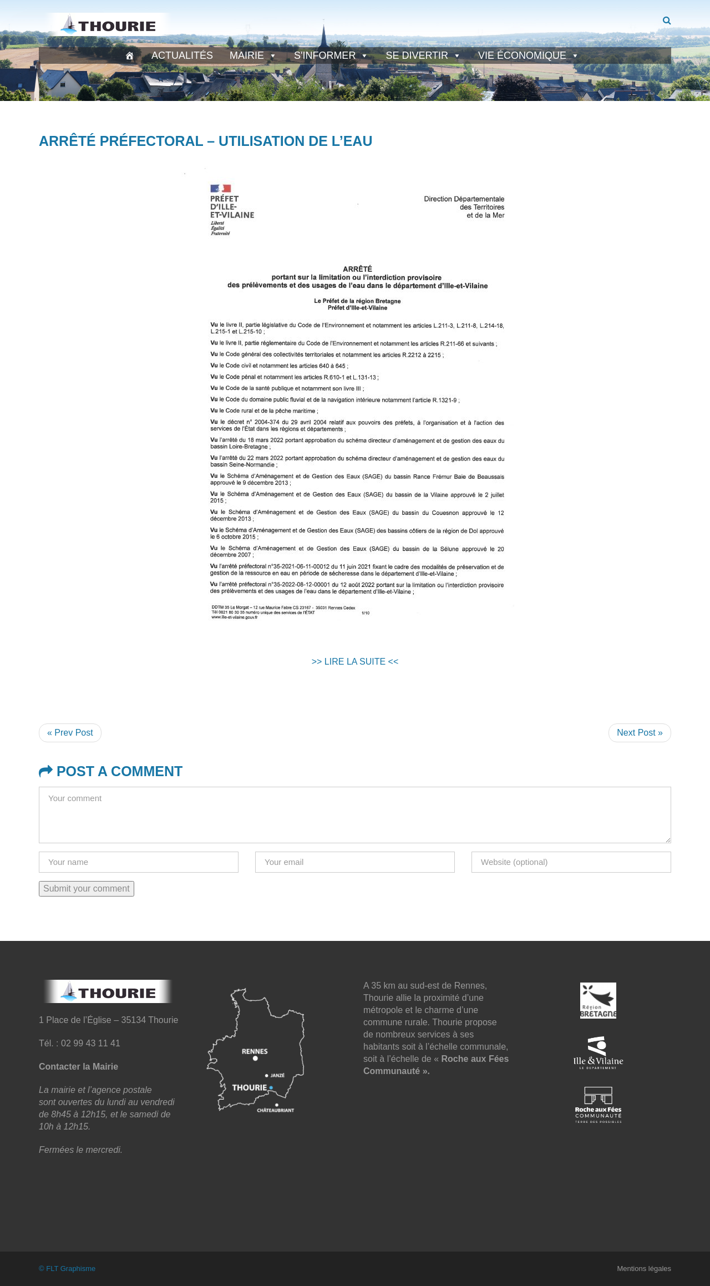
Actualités (182, 55)
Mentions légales (644, 1268)
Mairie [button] (253, 55)
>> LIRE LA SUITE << (355, 661)
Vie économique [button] (529, 55)
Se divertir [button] (424, 55)
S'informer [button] (331, 55)
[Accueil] (129, 55)
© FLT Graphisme (67, 1268)
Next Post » (640, 732)
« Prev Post (70, 732)
